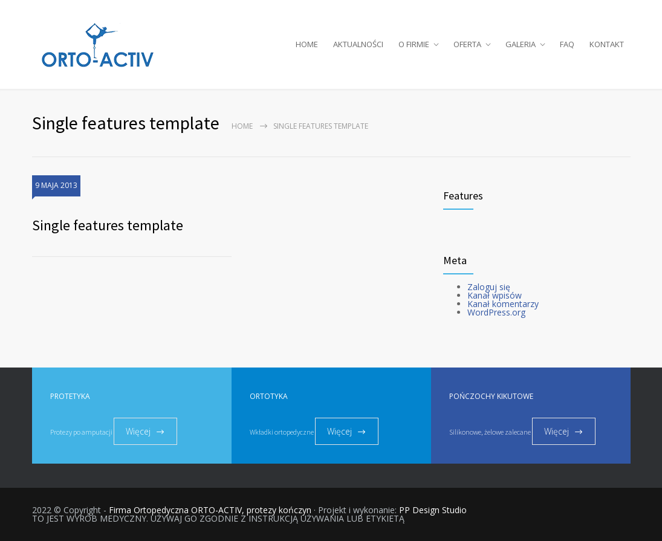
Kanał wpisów (494, 295)
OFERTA (467, 44)
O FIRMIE (413, 44)
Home (242, 126)
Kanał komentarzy (503, 303)
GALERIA (520, 44)
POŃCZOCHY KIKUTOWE (491, 396)
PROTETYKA (70, 396)
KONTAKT (606, 44)
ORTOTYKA (269, 396)
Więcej (138, 431)
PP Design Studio (433, 510)
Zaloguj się (488, 287)
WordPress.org (496, 312)
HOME (307, 44)
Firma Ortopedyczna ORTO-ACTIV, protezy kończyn (210, 510)
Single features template (107, 225)
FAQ (567, 44)
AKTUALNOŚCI (358, 44)
